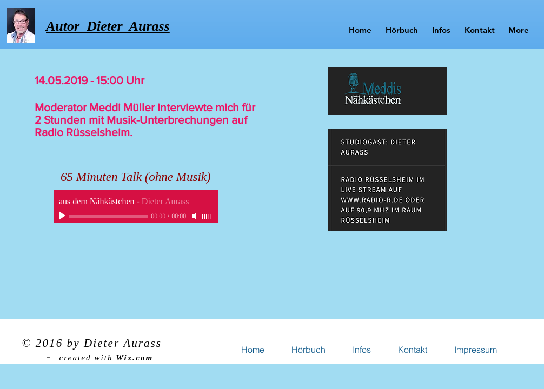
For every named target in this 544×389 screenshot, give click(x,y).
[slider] (207, 216)
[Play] (63, 216)
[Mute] (195, 216)
